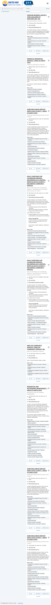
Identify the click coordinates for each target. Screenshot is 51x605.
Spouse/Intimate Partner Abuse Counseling (36, 246)
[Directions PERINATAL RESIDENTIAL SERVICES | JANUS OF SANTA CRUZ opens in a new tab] (45, 101)
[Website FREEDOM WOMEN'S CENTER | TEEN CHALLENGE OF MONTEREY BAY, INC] (38, 51)
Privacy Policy (20, 603)
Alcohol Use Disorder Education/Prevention (36, 231)
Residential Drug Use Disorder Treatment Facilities (36, 46)
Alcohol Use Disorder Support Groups (35, 92)
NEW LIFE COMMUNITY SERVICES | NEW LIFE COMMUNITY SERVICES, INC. (36, 347)
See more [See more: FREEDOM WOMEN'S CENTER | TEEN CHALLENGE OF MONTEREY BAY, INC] (38, 53)
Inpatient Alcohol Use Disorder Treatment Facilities (36, 427)
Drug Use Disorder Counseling (34, 162)
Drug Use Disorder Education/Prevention (36, 235)
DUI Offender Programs (32, 150)
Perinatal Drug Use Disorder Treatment (35, 148)
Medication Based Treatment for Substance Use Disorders (37, 154)
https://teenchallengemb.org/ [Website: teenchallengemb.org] (35, 27)
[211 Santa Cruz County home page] (18, 3)
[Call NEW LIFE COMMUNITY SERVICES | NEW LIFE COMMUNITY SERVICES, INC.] (30, 379)
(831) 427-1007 (32, 355)
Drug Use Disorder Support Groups (35, 456)
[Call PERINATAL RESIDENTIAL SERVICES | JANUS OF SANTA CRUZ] (30, 101)
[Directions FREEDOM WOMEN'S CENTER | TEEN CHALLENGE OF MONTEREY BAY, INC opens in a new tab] (45, 51)
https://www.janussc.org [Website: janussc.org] (34, 124)
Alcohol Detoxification (32, 146)
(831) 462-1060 (32, 70)
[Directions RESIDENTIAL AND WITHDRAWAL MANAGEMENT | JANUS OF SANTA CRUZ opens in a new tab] (45, 461)
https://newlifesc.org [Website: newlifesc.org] (33, 357)
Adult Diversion (40, 248)
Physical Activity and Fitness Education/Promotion (38, 424)
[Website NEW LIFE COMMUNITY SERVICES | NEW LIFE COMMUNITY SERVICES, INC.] (38, 379)
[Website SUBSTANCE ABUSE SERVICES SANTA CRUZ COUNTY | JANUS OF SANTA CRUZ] (38, 168)
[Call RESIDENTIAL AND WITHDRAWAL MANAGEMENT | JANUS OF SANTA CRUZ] (30, 461)
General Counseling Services (33, 91)
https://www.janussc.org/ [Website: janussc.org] (34, 72)
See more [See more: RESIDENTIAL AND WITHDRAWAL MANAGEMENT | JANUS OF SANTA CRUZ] (38, 463)
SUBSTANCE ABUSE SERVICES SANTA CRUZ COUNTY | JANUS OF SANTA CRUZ (37, 111)
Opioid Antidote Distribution (33, 156)
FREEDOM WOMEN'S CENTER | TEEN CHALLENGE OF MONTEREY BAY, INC (37, 17)
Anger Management (31, 248)
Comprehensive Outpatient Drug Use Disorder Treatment (37, 139)
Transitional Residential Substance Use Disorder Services (37, 38)
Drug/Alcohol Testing (32, 451)
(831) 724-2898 (32, 25)
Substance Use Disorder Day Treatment (36, 141)
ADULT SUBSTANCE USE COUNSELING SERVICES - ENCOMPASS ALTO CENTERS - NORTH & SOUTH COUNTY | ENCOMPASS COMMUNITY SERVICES (36, 180)
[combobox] (36, 11)
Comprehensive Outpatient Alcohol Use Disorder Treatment (37, 233)
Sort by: (27, 11)
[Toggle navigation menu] (47, 3)
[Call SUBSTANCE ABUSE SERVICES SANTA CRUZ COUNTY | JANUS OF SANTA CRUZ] (30, 168)
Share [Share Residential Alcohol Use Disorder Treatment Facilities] (47, 8)
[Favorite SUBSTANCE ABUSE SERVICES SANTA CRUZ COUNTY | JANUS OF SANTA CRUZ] (48, 111)
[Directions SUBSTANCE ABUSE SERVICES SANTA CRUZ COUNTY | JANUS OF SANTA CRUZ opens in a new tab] (45, 168)
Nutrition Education (31, 423)
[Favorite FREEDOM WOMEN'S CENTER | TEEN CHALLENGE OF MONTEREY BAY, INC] (48, 17)
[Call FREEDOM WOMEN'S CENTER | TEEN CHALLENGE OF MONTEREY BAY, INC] (30, 51)
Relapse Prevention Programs (33, 242)
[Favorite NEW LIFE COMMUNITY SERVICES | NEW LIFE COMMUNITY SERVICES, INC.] (48, 347)
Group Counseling (31, 237)
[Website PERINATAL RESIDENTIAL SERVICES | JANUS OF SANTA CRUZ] (38, 101)
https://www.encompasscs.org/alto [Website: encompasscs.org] (36, 197)
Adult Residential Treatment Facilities (35, 44)
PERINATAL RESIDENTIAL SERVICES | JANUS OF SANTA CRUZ (36, 60)
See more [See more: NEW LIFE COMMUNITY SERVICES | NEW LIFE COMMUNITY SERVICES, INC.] (38, 381)
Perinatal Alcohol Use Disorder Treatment (36, 94)
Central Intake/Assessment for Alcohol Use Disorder (36, 447)
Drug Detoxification (31, 161)
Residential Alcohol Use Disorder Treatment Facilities (36, 41)
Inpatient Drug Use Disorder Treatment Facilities (37, 151)
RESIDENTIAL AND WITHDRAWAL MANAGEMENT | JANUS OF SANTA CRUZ (37, 388)
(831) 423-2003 (32, 195)
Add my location (5, 11)
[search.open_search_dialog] (13, 9)
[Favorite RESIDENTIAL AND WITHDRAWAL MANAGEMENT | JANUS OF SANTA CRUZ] (48, 388)
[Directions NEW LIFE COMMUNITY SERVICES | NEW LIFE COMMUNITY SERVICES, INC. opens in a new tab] (45, 379)
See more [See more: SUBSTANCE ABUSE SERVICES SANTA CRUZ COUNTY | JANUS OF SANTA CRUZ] (38, 171)
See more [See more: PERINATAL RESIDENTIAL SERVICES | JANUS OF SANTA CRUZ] (38, 104)
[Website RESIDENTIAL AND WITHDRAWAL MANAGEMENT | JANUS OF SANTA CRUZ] (38, 461)
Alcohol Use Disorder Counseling (34, 89)
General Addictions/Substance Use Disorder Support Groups (36, 432)
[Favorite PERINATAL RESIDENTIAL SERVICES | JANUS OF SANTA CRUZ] (48, 60)
